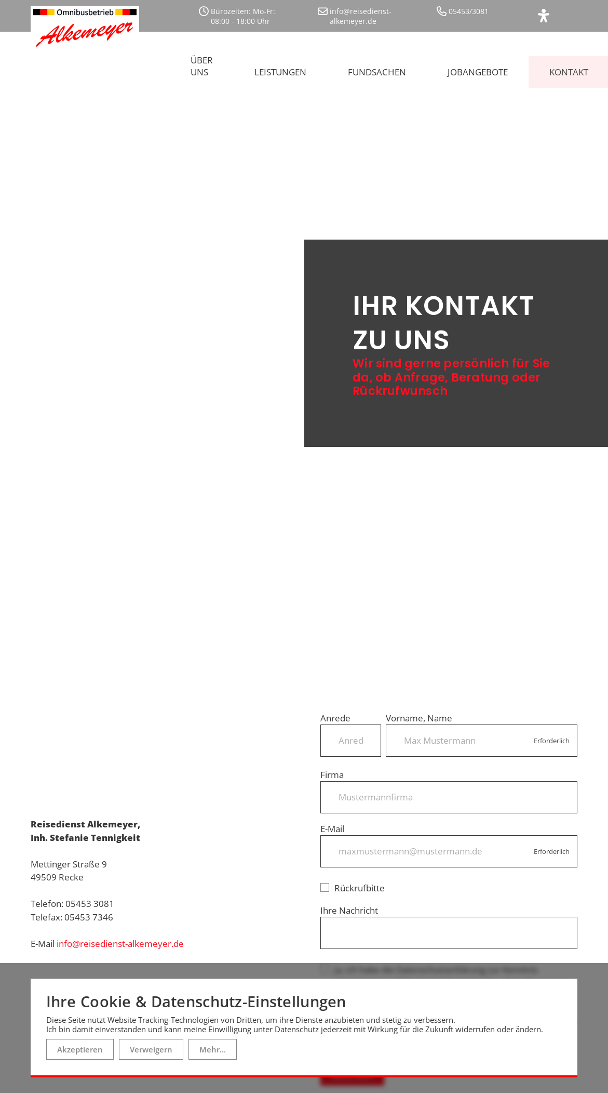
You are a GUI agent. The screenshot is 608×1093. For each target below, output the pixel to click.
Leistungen (280, 67)
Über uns (202, 61)
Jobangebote (478, 67)
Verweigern (151, 1049)
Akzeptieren (80, 1049)
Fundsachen (377, 67)
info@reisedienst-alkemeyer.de (120, 934)
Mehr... (212, 1049)
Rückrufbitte (352, 878)
